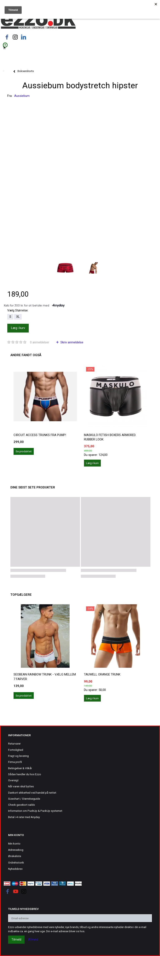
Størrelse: (17, 310)
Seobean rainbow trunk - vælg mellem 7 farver (45, 677)
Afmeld (33, 939)
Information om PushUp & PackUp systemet (35, 810)
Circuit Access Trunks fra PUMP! (40, 435)
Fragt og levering (18, 755)
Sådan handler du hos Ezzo (24, 774)
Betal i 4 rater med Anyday (24, 817)
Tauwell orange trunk (102, 674)
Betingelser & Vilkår (20, 768)
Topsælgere (21, 595)
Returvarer (14, 743)
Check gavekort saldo (21, 804)
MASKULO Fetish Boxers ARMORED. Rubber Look (110, 437)
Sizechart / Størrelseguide (24, 798)
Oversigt (13, 780)
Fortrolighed (15, 749)
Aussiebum (22, 96)
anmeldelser (39, 342)
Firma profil (15, 762)
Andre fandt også (25, 355)
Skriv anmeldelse (71, 342)
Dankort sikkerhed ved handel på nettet (32, 792)
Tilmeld (16, 939)
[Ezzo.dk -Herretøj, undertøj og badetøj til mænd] (38, 22)
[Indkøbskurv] (80, 47)
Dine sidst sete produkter (32, 487)
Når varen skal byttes (21, 786)
